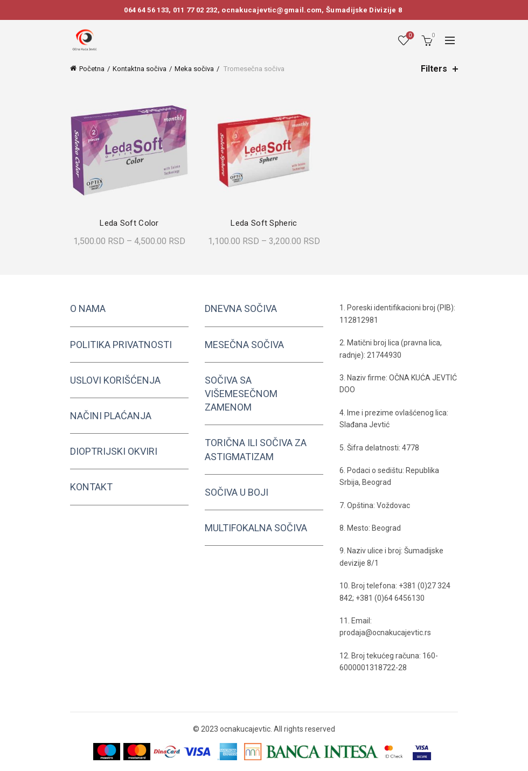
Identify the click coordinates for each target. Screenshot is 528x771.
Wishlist (409, 35)
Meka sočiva (194, 69)
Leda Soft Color (129, 223)
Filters (434, 69)
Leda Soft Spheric (264, 223)
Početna (92, 69)
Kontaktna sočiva (139, 69)
